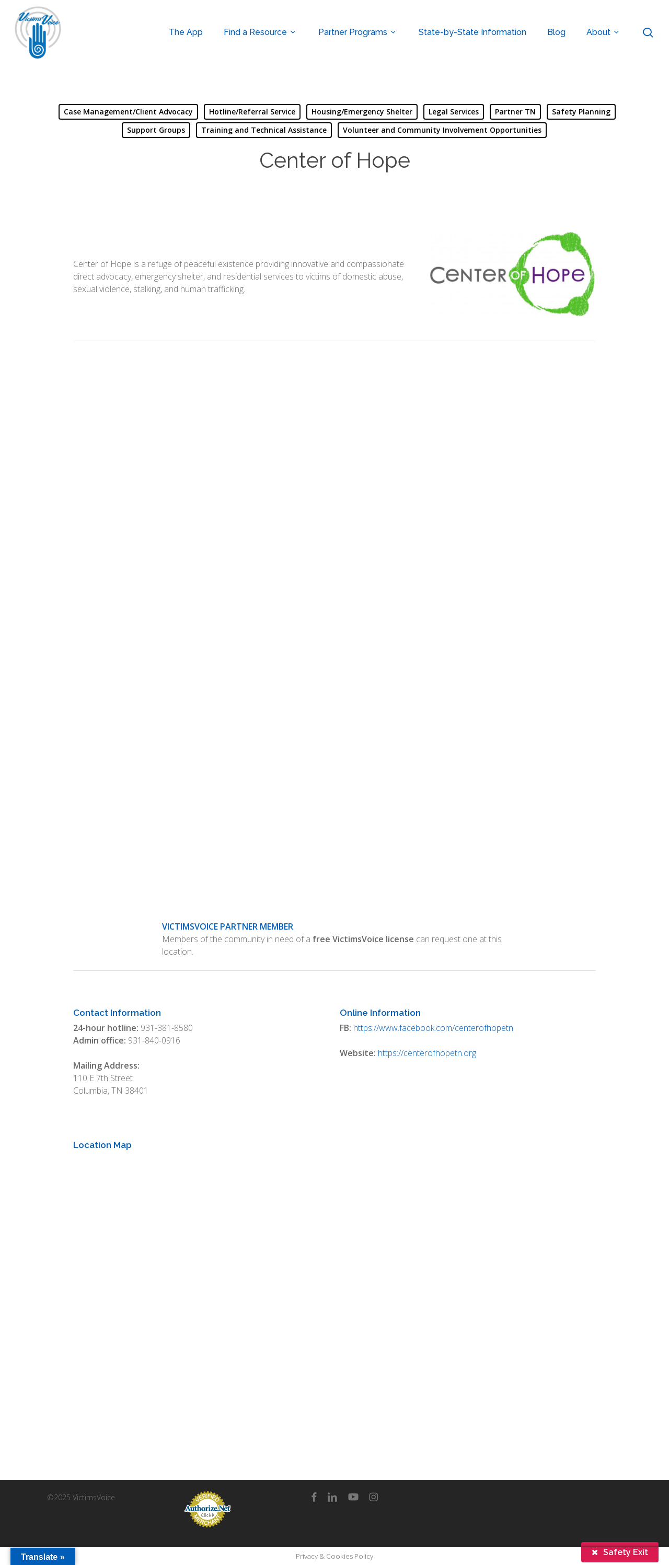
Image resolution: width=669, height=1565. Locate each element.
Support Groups (156, 130)
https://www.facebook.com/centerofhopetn (433, 1028)
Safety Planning (581, 112)
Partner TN (515, 112)
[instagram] (373, 1496)
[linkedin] (332, 1496)
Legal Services (454, 112)
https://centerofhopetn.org (427, 1053)
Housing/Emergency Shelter (362, 112)
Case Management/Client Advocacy (128, 112)
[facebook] (314, 1496)
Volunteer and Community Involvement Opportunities (442, 130)
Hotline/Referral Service (252, 112)
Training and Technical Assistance (264, 130)
